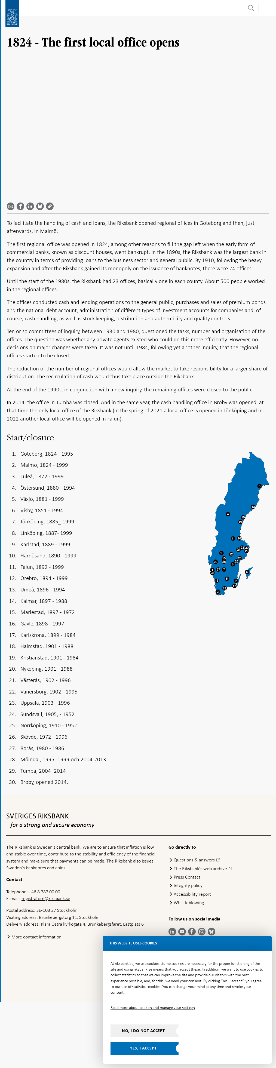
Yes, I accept (143, 1048)
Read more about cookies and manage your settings (153, 1007)
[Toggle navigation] (266, 8)
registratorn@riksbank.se (46, 965)
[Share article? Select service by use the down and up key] (31, 272)
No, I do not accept (143, 1031)
